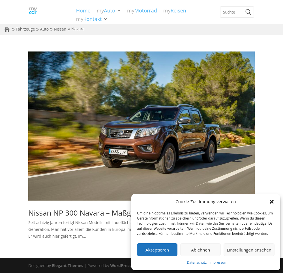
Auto (44, 29)
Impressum (218, 262)
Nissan (60, 29)
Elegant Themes (67, 265)
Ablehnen (200, 250)
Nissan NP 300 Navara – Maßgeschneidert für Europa (119, 213)
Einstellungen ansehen (249, 250)
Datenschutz (197, 262)
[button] (272, 202)
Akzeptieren (157, 250)
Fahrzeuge (25, 29)
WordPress (120, 265)
